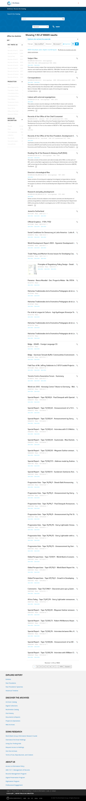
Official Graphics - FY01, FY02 (39, 222)
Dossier (9, 126)
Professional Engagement (14, 785)
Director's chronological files (39, 173)
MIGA (36, 798)
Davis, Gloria (11, 108)
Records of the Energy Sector (15, 65)
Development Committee (15, 105)
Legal (8, 791)
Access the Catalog (20, 9)
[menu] (78, 3)
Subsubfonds (11, 144)
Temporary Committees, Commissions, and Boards (15, 102)
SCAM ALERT (10, 793)
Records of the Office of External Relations (15, 50)
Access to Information (39, 791)
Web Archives (10, 725)
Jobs (48, 791)
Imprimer (66, 44)
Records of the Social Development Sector (15, 77)
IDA (29, 798)
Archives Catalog (11, 702)
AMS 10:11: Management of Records (18, 770)
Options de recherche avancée (39, 39)
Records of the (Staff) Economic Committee (15, 62)
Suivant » (67, 667)
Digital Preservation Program (15, 777)
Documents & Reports (13, 717)
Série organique (12, 132)
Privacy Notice (16, 791)
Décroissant (57, 44)
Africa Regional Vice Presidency (15, 87)
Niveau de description (12, 119)
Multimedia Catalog (12, 709)
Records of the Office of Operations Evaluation (15, 59)
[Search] (43, 18)
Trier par (30, 44)
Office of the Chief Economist (15, 111)
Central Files (11, 56)
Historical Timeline (12, 691)
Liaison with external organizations (41, 97)
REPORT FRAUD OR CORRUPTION (24, 793)
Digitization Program (12, 781)
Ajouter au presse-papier (77, 58)
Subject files (32, 58)
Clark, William (11, 99)
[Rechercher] (63, 18)
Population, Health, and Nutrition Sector (15, 90)
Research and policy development (41, 192)
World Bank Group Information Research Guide (21, 736)
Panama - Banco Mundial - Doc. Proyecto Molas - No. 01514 (51, 280)
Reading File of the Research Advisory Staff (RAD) (47, 153)
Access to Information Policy (15, 766)
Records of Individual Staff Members (15, 74)
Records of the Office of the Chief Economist (15, 68)
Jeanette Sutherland (36, 211)
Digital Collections (12, 706)
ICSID (40, 798)
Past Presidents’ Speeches (14, 687)
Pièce (9, 129)
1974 (61, 667)
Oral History (10, 713)
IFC (32, 798)
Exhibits (8, 679)
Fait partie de (13, 45)
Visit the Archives (11, 751)
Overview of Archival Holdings (16, 740)
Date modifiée (39, 44)
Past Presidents (11, 683)
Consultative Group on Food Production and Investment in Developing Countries (15, 93)
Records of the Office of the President (15, 53)
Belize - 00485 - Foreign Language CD (42, 344)
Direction (48, 44)
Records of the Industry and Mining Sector (15, 71)
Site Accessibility (26, 791)
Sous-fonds (10, 138)
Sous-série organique (13, 141)
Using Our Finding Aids (13, 743)
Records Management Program (16, 774)
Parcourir (40, 27)
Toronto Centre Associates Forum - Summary (46, 376)
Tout (9, 48)
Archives (15, 3)
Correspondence (34, 78)
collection (10, 135)
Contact (54, 791)
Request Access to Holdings (15, 747)
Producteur (12, 82)
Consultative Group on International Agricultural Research (15, 96)
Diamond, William (12, 114)
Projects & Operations (13, 721)
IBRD (24, 798)
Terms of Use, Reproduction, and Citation (19, 755)
